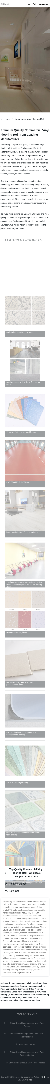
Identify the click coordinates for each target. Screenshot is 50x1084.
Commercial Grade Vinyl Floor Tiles (16, 997)
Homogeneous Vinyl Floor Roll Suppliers (29, 983)
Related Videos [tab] (16, 884)
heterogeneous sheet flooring (14, 986)
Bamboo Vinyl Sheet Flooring (36, 995)
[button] (29, 4)
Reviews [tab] (12, 891)
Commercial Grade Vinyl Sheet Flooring (18, 992)
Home (7, 119)
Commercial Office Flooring (30, 989)
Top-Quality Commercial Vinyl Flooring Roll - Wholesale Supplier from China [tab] (24, 873)
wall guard (5, 983)
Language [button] (43, 4)
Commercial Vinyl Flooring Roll (29, 119)
